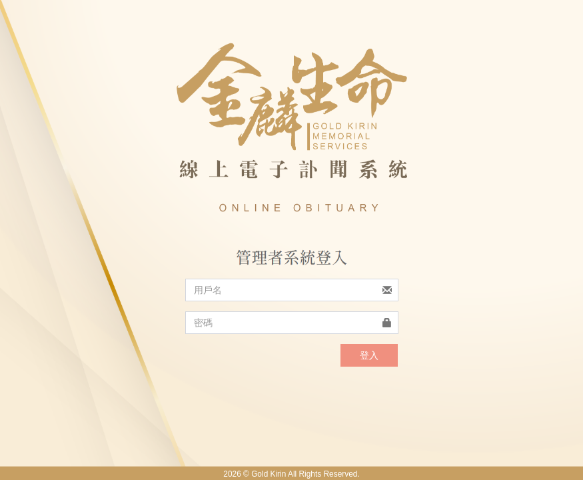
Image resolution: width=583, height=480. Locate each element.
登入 (369, 355)
